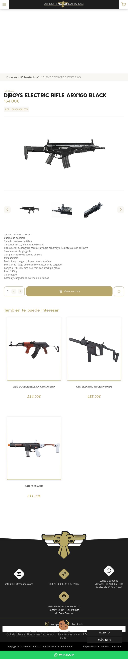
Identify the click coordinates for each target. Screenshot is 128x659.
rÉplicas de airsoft (29, 77)
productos (11, 77)
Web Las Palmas (113, 646)
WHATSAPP (64, 655)
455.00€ (94, 397)
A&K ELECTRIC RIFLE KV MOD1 (94, 386)
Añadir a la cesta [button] (69, 291)
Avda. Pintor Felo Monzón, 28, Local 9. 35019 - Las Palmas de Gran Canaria (64, 603)
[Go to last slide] (7, 209)
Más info (104, 640)
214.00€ (34, 397)
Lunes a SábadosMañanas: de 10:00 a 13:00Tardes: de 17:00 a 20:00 (108, 578)
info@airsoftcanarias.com (19, 578)
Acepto (104, 633)
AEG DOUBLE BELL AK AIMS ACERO (34, 386)
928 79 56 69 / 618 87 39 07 (64, 578)
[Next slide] (120, 209)
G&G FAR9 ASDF (33, 486)
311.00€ (34, 496)
